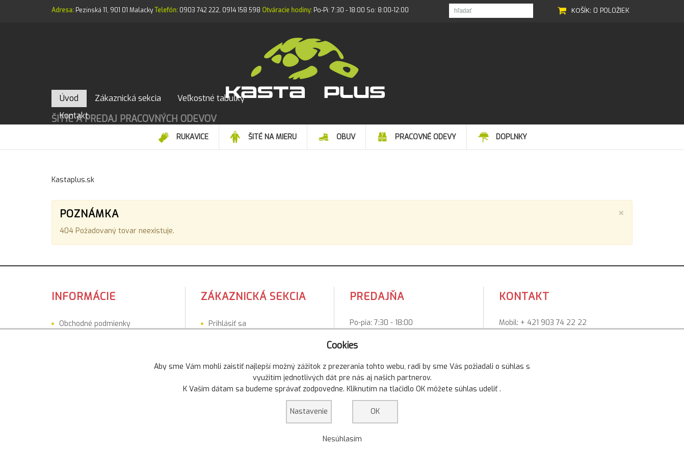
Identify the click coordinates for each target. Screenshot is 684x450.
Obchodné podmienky (94, 312)
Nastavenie (309, 411)
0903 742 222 (199, 10)
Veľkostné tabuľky (89, 326)
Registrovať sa (233, 326)
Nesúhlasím (342, 439)
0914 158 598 (241, 10)
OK (375, 411)
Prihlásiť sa (227, 312)
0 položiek (611, 10)
